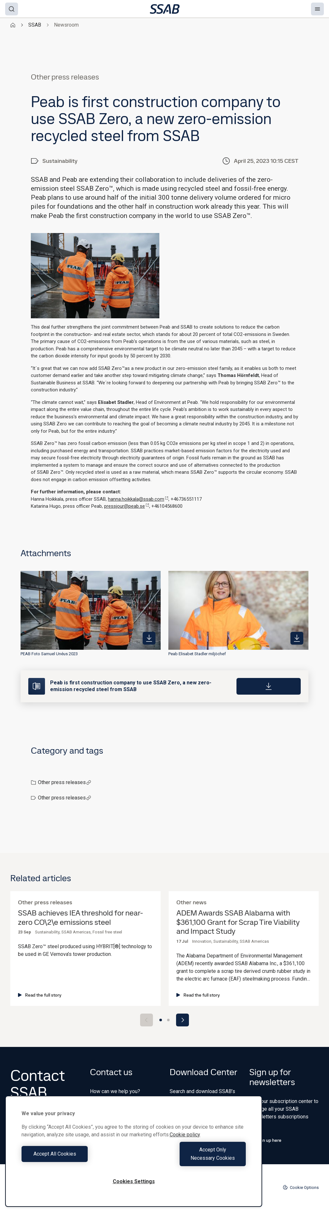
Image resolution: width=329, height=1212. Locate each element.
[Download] (268, 686)
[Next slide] (182, 1020)
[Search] (11, 9)
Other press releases (64, 782)
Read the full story (39, 995)
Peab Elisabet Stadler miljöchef (197, 653)
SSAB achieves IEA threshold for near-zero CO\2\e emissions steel (80, 917)
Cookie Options (301, 1187)
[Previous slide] (146, 1020)
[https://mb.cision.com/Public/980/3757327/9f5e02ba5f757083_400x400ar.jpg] (296, 638)
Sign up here (265, 1140)
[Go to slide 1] (160, 1020)
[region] (133, 1155)
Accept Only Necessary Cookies (191, 1158)
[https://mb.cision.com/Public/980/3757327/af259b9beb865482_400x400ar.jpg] (149, 638)
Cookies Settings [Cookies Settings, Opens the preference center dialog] (134, 1181)
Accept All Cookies (76, 1158)
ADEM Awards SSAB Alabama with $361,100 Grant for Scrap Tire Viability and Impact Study (238, 922)
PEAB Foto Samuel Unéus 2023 (49, 653)
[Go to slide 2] (168, 1020)
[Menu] (317, 9)
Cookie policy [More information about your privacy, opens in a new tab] (185, 1143)
